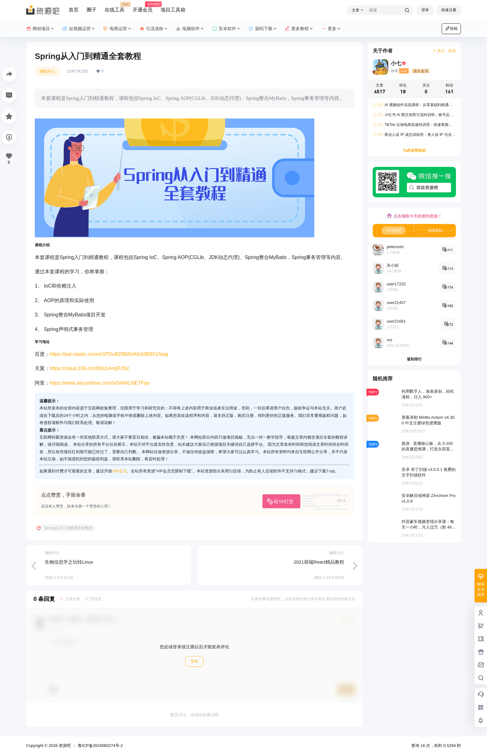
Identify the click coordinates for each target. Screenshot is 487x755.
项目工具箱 (173, 9)
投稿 (451, 28)
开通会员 (142, 7)
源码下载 (262, 28)
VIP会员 (119, 471)
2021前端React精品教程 (319, 562)
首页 (74, 9)
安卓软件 (226, 28)
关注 (439, 51)
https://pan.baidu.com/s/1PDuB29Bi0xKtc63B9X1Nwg (109, 354)
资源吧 (64, 745)
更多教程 (299, 28)
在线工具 (115, 7)
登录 (425, 10)
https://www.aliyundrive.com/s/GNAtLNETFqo (100, 383)
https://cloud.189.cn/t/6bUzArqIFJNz (89, 368)
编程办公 (47, 71)
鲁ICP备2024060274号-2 (100, 745)
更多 (331, 28)
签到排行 (414, 359)
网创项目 (40, 28)
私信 (452, 51)
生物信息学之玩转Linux (69, 562)
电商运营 (117, 28)
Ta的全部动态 (414, 150)
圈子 (92, 9)
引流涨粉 (153, 28)
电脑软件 (190, 28)
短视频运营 (79, 28)
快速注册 (448, 10)
